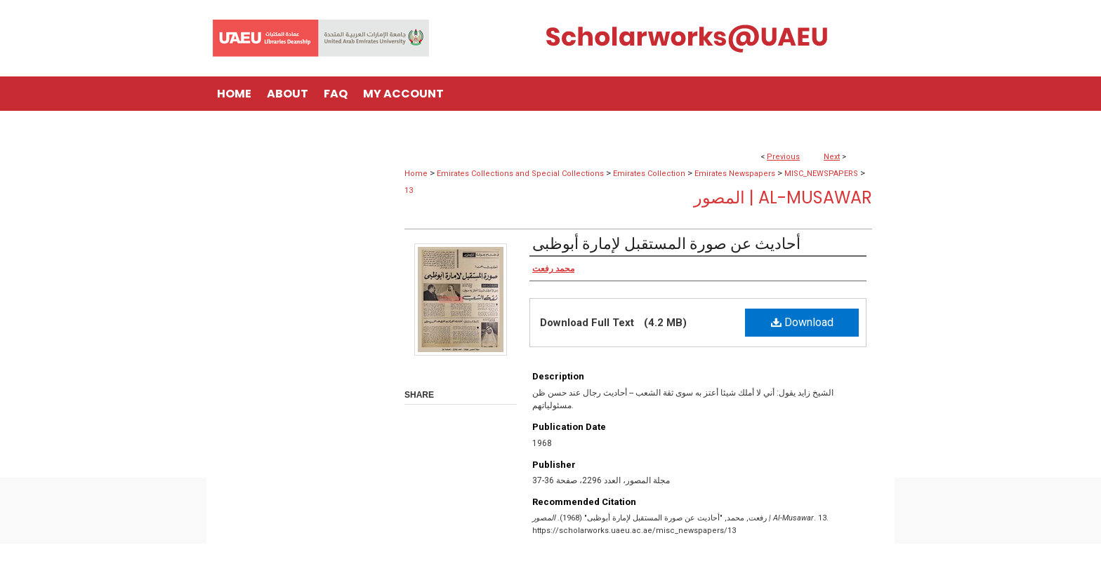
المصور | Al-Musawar (783, 197)
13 (408, 190)
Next (832, 156)
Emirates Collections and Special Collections (520, 173)
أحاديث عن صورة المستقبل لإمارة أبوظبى (666, 243)
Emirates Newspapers (734, 173)
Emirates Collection (649, 173)
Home (416, 173)
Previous (783, 156)
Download (802, 322)
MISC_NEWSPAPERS (821, 173)
